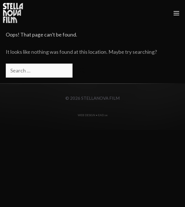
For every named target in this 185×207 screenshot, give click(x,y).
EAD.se (103, 115)
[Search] (82, 71)
